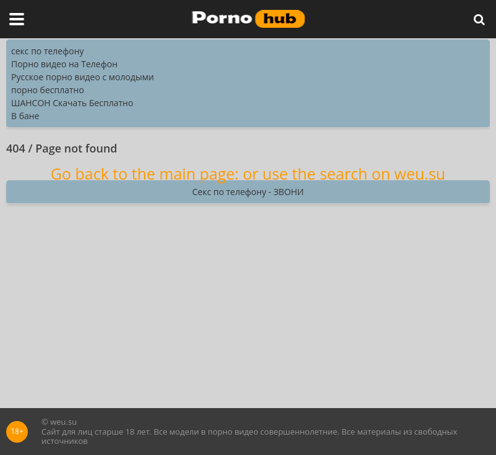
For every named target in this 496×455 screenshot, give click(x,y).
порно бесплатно (47, 90)
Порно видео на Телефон (64, 64)
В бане (25, 116)
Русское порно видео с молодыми (82, 77)
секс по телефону (47, 51)
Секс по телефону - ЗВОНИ (248, 192)
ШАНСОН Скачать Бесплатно (72, 103)
